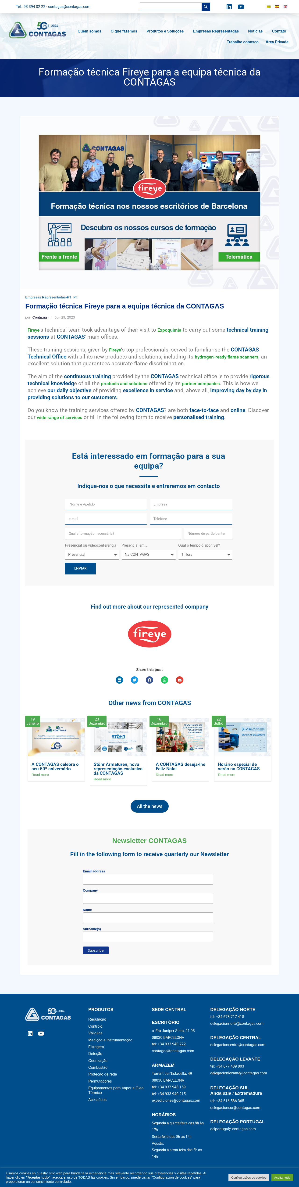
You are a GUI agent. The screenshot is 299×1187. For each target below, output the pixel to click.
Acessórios (98, 1112)
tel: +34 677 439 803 (227, 1066)
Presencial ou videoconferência (90, 545)
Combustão (98, 1076)
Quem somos (90, 31)
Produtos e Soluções (166, 31)
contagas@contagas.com (173, 1051)
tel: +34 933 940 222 (169, 1044)
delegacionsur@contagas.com (235, 1107)
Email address (94, 871)
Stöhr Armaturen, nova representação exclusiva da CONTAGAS (118, 769)
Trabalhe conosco (243, 42)
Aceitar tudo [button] (282, 1177)
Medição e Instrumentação (111, 1044)
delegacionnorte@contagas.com (236, 1023)
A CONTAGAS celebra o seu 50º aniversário (55, 766)
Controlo (95, 1028)
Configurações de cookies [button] (248, 1177)
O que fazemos (125, 31)
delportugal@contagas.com (233, 1129)
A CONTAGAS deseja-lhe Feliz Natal (180, 766)
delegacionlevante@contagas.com (238, 1073)
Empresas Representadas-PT (48, 297)
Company (90, 890)
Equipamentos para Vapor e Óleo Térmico (115, 1101)
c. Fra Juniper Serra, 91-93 (173, 1031)
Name (87, 910)
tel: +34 (169, 1087)
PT (75, 297)
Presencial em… (134, 545)
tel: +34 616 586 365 (227, 1101)
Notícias (256, 31)
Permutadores (100, 1092)
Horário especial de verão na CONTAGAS (239, 766)
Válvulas (95, 1036)
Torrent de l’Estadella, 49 (172, 1073)
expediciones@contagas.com (176, 1100)
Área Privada (277, 42)
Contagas (36, 317)
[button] (119, 680)
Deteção (96, 1060)
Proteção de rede (103, 1084)
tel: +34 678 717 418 (227, 1017)
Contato (280, 31)
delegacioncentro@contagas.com (237, 1045)
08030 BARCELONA (168, 1037)
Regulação (97, 1020)
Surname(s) (92, 929)
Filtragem (96, 1052)
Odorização (99, 1068)
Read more (40, 775)
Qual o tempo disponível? (199, 545)
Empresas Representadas (217, 31)
